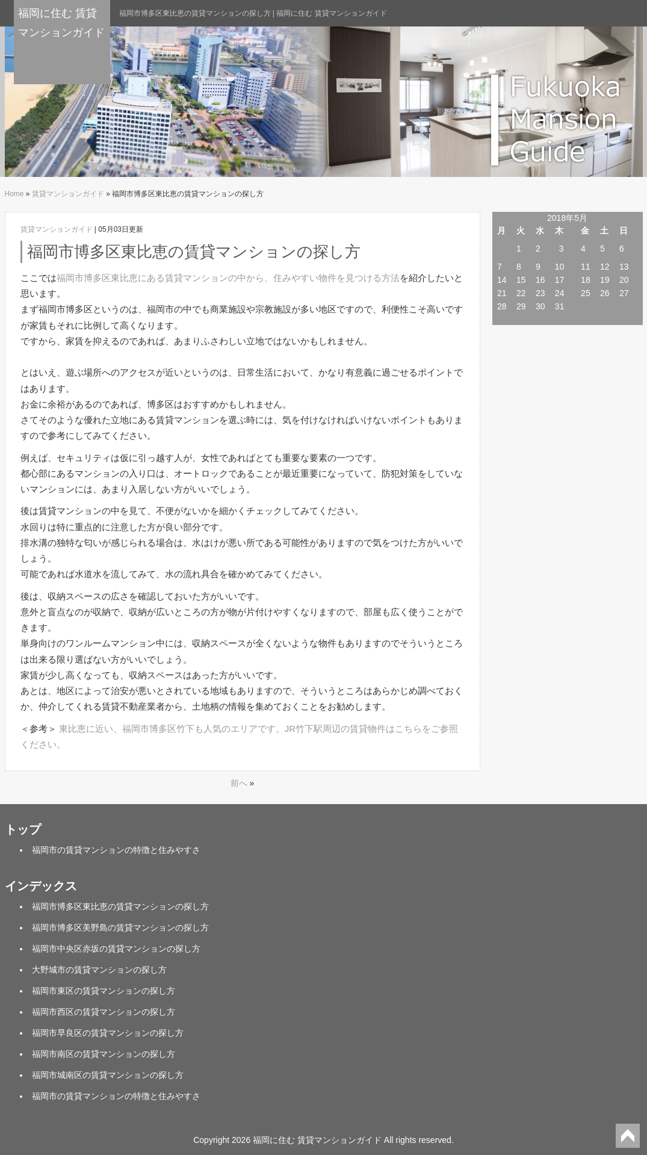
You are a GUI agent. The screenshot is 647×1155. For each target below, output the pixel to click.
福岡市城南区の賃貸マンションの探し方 (108, 1075)
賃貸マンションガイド (68, 194)
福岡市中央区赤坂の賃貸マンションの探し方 (116, 948)
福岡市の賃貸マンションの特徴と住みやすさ (116, 850)
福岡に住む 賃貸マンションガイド (61, 23)
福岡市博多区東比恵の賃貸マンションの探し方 (120, 906)
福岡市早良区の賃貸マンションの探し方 (108, 1033)
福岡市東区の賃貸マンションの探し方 (103, 991)
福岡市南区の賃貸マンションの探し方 (103, 1054)
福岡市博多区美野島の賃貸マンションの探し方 (120, 927)
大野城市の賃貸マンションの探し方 (99, 969)
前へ (239, 783)
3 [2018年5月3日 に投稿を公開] (561, 248)
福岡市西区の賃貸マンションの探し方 (103, 1012)
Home (14, 194)
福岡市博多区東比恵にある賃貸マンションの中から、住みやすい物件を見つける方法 (228, 278)
